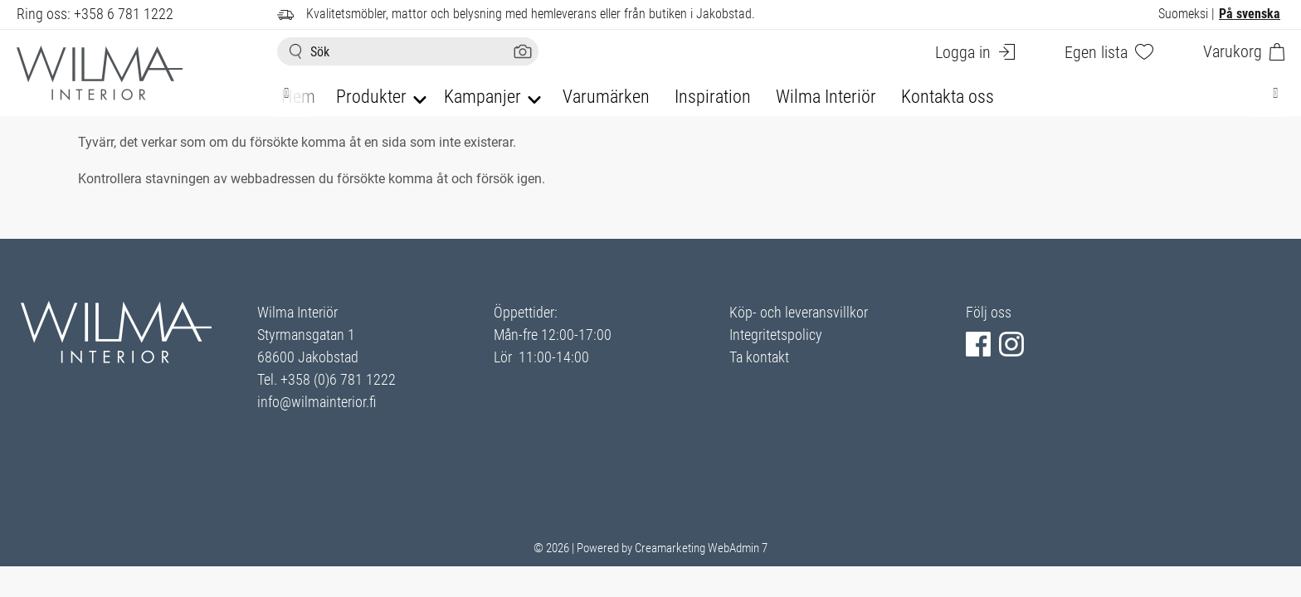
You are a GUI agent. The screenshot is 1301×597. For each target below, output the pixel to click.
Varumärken (606, 96)
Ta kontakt (759, 357)
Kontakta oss (947, 96)
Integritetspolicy (775, 334)
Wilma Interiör (826, 96)
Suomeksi (1183, 14)
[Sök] (407, 51)
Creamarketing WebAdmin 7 (701, 548)
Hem (298, 96)
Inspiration (713, 96)
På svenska (1249, 14)
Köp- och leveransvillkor (798, 312)
